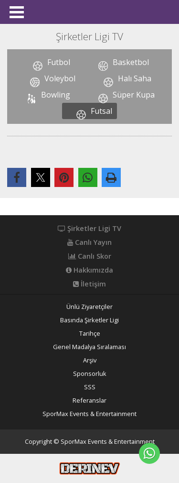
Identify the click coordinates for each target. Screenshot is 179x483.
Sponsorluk (89, 374)
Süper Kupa (134, 94)
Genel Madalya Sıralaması (89, 347)
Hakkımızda (89, 270)
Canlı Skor (89, 256)
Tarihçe (89, 333)
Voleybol (59, 78)
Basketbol (131, 62)
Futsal (101, 111)
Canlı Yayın (89, 242)
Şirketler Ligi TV (89, 228)
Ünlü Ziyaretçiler (89, 307)
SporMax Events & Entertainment (89, 414)
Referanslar (89, 400)
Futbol (58, 62)
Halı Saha (134, 78)
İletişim (89, 284)
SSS (89, 387)
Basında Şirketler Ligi (89, 320)
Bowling (55, 94)
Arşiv (89, 360)
